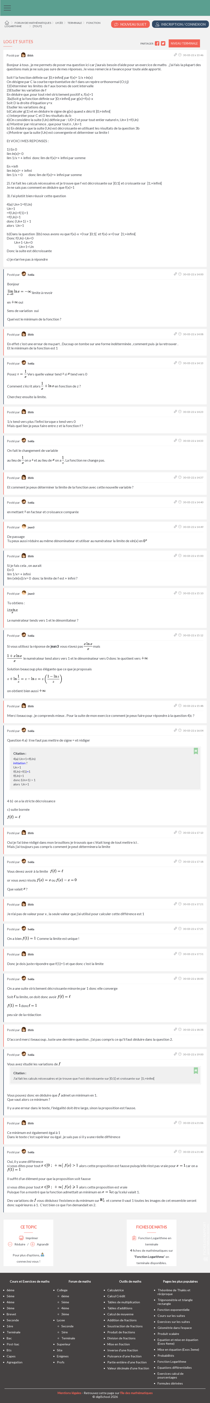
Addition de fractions (122, 1320)
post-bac (13, 1344)
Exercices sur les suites (174, 1322)
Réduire (16, 1244)
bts (9, 1350)
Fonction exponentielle (174, 1310)
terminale (13, 1332)
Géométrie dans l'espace (175, 1328)
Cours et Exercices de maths (30, 1281)
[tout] (37, 26)
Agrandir (39, 1244)
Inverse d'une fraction (122, 1350)
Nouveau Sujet (130, 24)
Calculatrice (115, 1290)
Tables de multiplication (123, 1302)
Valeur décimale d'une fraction (128, 1368)
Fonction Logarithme (172, 1361)
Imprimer (28, 1238)
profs (60, 1362)
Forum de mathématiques (33, 22)
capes (11, 1356)
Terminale (75, 22)
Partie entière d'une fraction (127, 1362)
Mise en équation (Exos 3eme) (178, 1349)
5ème (10, 1296)
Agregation (14, 1362)
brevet (11, 1314)
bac (9, 1338)
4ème (10, 1302)
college (62, 1290)
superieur (63, 1344)
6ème (10, 1290)
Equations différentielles (175, 1367)
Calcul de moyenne (120, 1314)
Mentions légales (69, 1393)
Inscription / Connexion (180, 24)
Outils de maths (130, 1281)
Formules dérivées (170, 1383)
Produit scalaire (168, 1334)
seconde (13, 1320)
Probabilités (166, 1355)
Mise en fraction (118, 1344)
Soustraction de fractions (125, 1326)
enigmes (63, 1356)
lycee (61, 1320)
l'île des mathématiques (136, 1393)
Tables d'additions (119, 1308)
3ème (10, 1308)
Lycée (59, 22)
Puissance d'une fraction (124, 1356)
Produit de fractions (121, 1332)
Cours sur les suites (171, 1316)
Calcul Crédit (116, 1296)
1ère (10, 1326)
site (59, 1350)
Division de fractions (121, 1338)
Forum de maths (80, 1281)
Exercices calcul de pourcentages (171, 1375)
